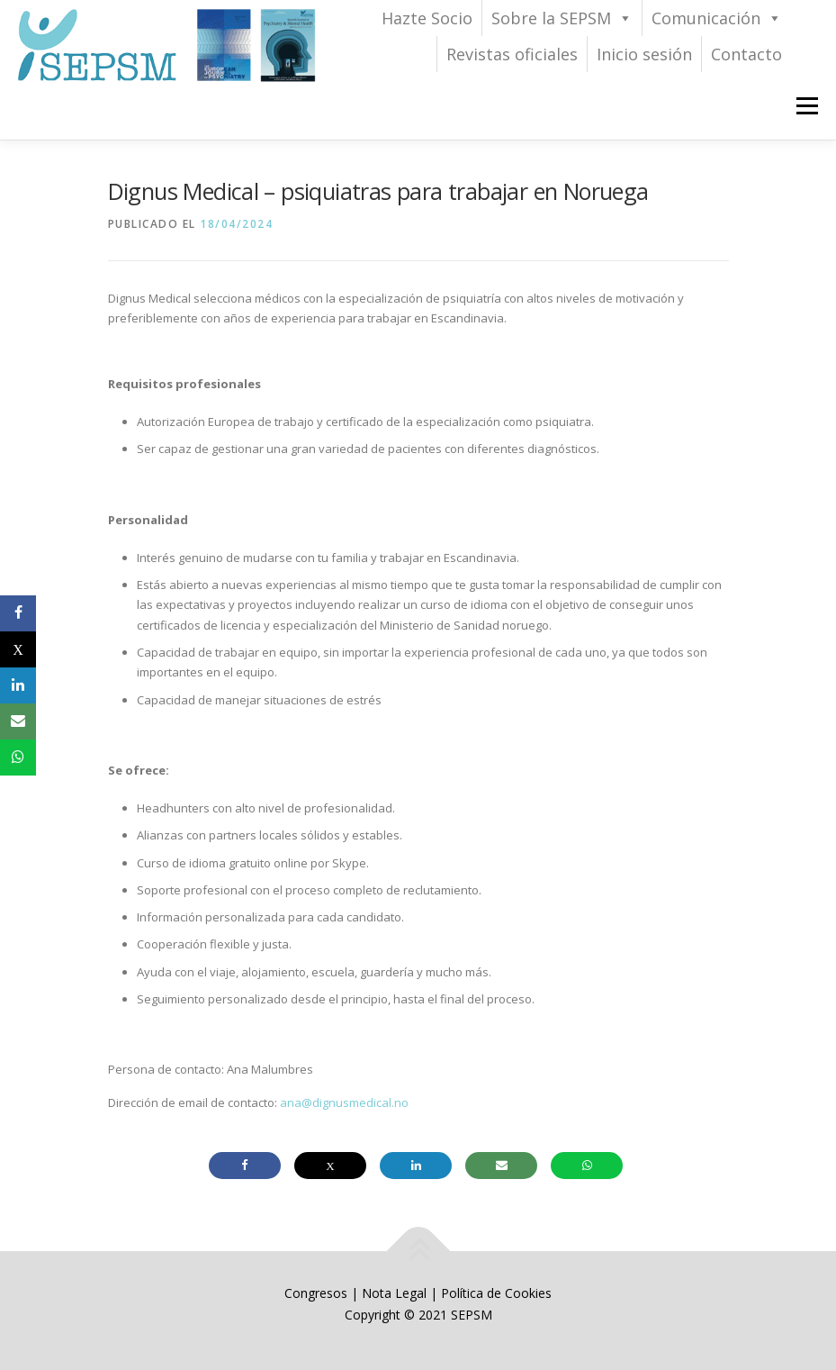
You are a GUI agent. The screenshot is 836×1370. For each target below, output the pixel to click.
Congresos (317, 1293)
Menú (807, 105)
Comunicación (717, 18)
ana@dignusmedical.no (344, 1102)
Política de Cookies (496, 1293)
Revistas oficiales (512, 54)
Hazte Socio (427, 18)
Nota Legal (394, 1293)
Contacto (746, 54)
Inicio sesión (644, 54)
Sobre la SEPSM (562, 18)
